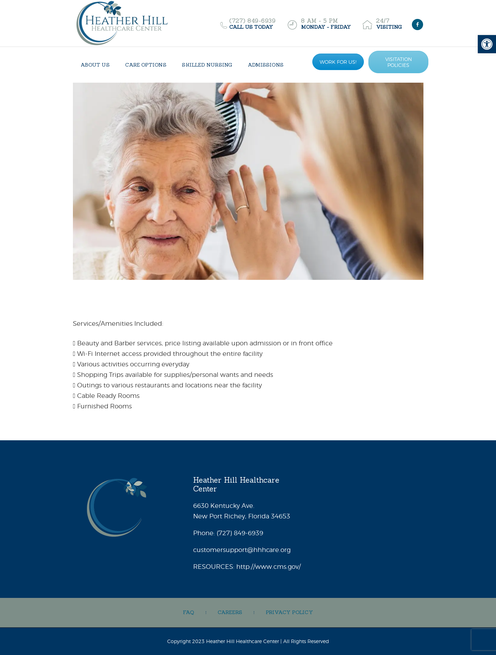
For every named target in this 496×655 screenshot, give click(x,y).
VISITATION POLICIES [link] (398, 62)
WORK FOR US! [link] (338, 62)
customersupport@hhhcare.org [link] (242, 549)
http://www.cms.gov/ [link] (268, 566)
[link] (487, 44)
